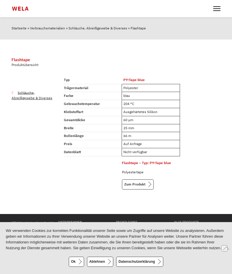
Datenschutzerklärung (136, 262)
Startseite (19, 28)
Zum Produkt (134, 184)
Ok (73, 262)
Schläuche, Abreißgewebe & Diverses (97, 28)
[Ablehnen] (224, 248)
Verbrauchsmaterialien (47, 28)
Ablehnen (97, 262)
